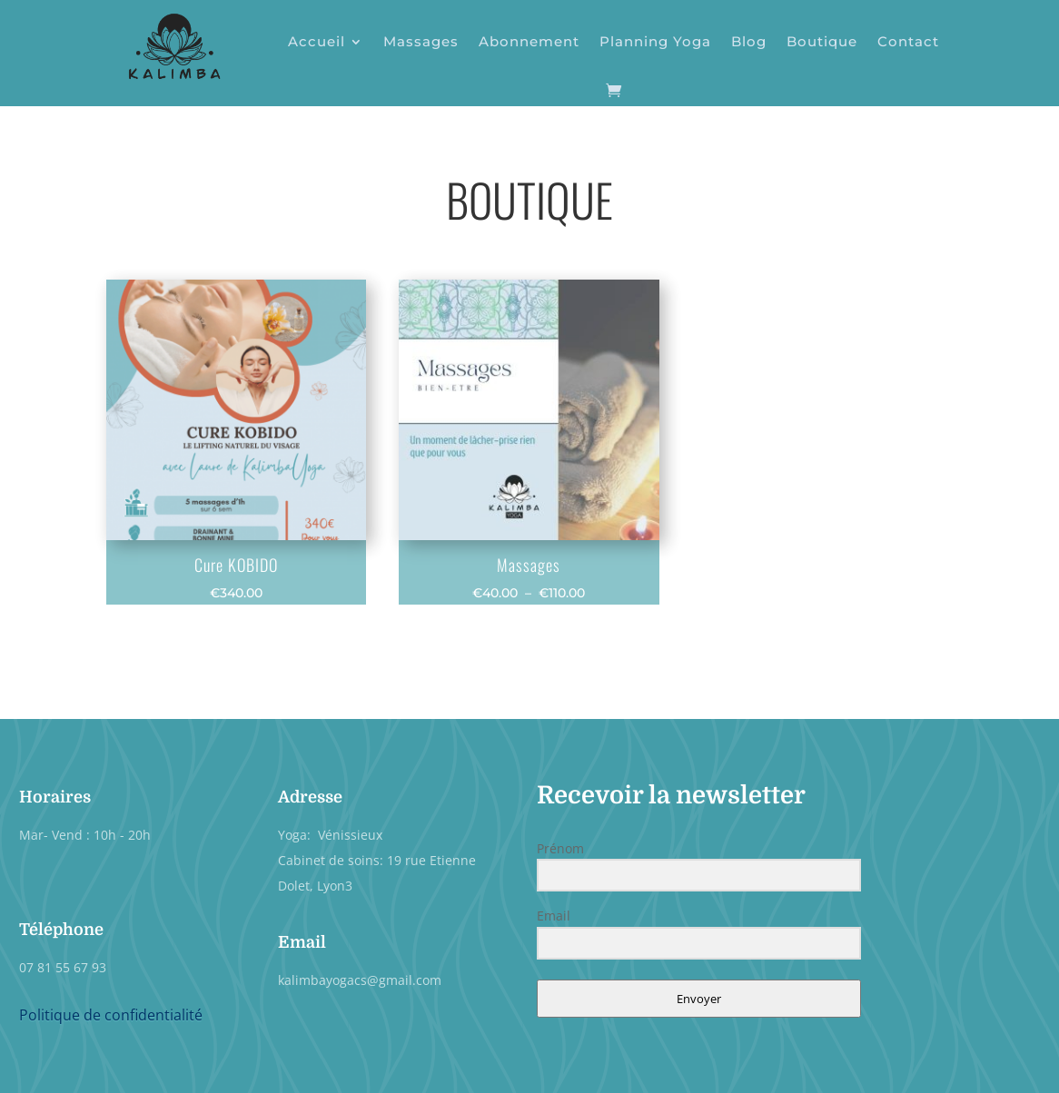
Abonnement (529, 41)
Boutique (822, 41)
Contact (908, 41)
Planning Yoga (655, 41)
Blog (749, 41)
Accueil (316, 41)
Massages (421, 41)
